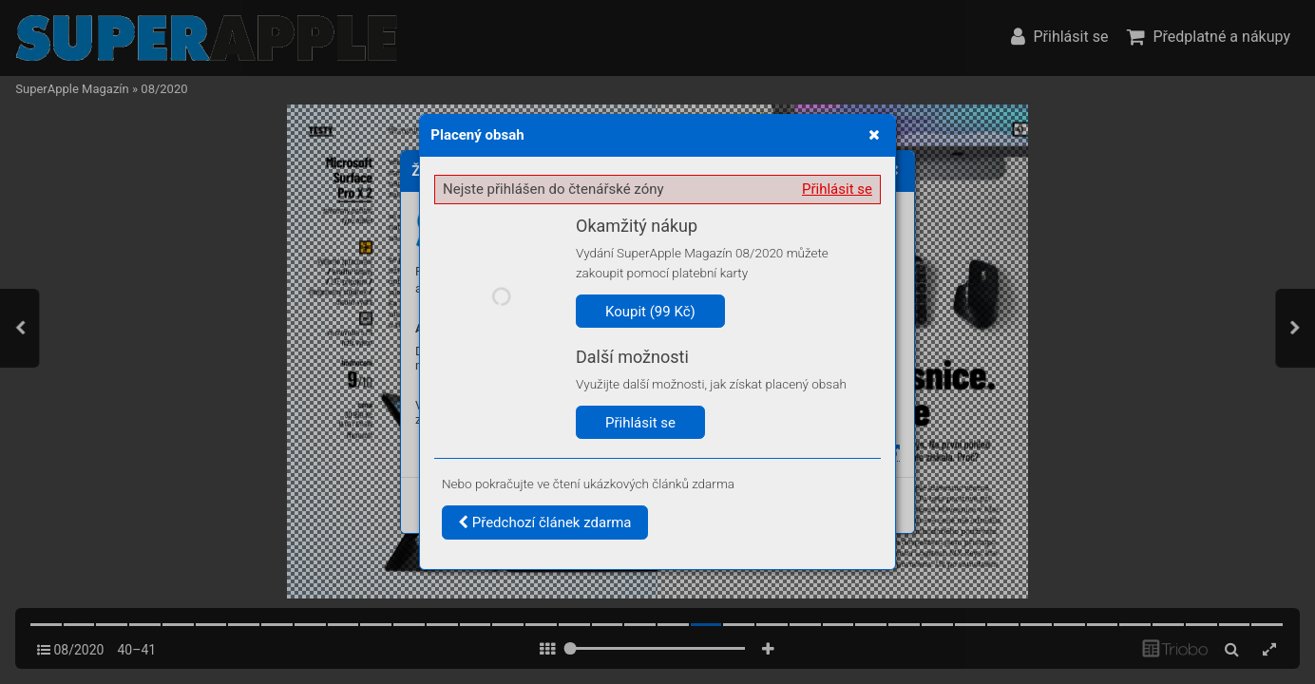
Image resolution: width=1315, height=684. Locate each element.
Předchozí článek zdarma (545, 522)
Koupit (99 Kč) (650, 311)
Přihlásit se (837, 189)
